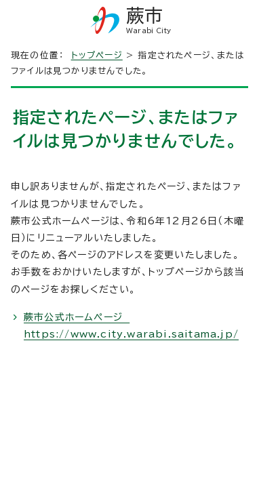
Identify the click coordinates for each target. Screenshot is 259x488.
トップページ (97, 55)
